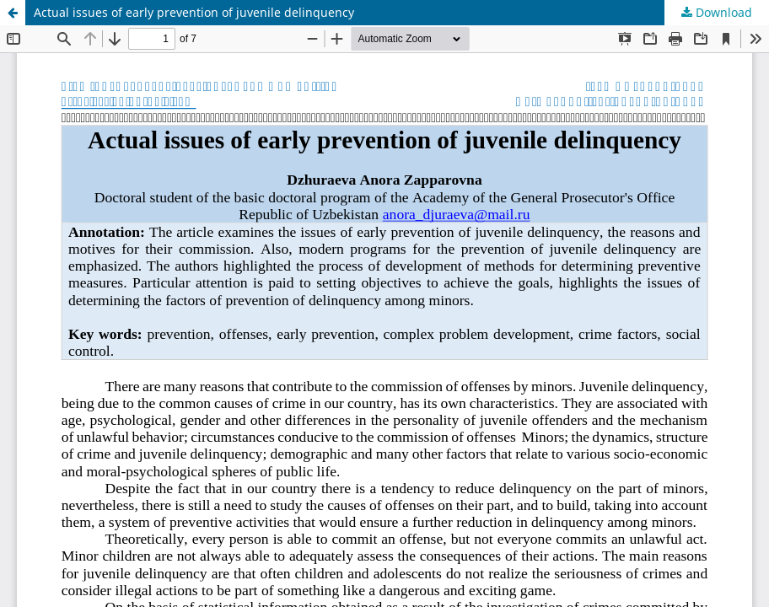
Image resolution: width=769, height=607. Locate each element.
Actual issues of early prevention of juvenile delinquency (194, 12)
